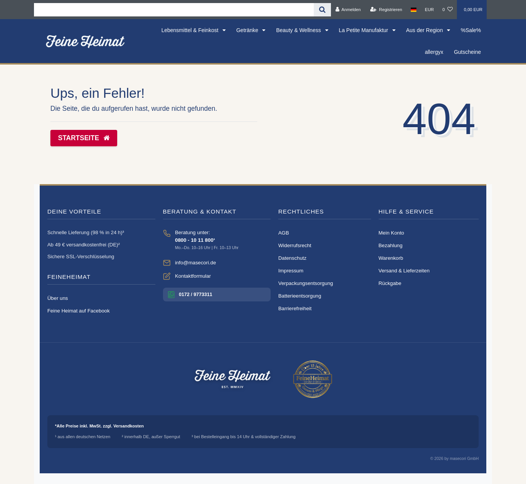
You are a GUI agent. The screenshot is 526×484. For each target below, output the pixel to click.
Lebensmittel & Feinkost (190, 30)
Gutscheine (467, 52)
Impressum (290, 271)
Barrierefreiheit (294, 308)
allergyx (434, 52)
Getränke (248, 30)
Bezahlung (391, 245)
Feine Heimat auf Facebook (78, 311)
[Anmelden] (348, 9)
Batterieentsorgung (299, 296)
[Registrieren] (386, 9)
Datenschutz (292, 258)
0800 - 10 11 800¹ (195, 240)
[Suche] (322, 9)
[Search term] (174, 9)
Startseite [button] (84, 138)
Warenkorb (391, 258)
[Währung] (429, 9)
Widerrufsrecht (294, 245)
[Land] (414, 9)
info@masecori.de (195, 262)
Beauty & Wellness (299, 30)
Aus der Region (425, 30)
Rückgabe (390, 283)
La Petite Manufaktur (364, 30)
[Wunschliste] (447, 9)
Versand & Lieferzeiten (404, 271)
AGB (283, 233)
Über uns (57, 298)
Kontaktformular (193, 276)
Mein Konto (391, 233)
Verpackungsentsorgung (305, 283)
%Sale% (471, 30)
